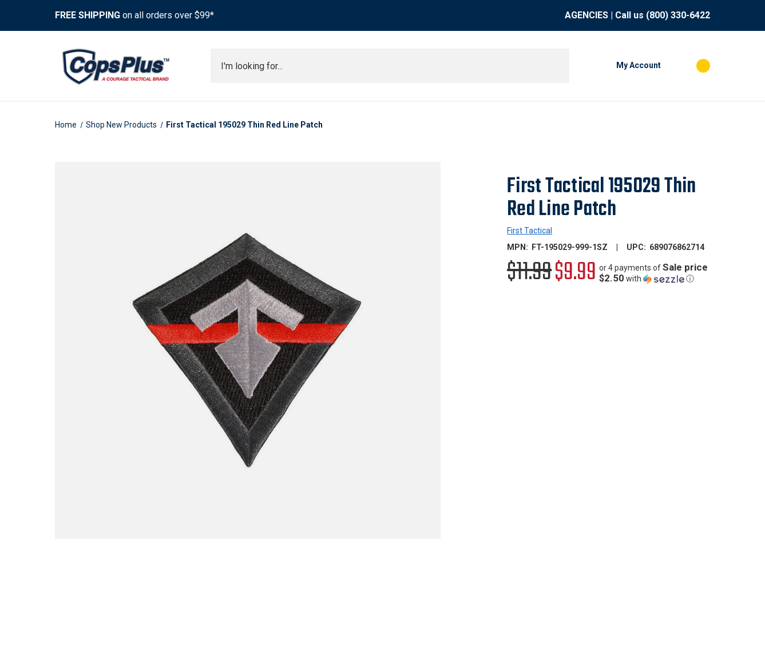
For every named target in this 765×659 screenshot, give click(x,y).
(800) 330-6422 (678, 15)
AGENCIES (586, 15)
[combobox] (390, 66)
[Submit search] (556, 66)
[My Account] (621, 66)
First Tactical (529, 230)
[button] (654, 273)
